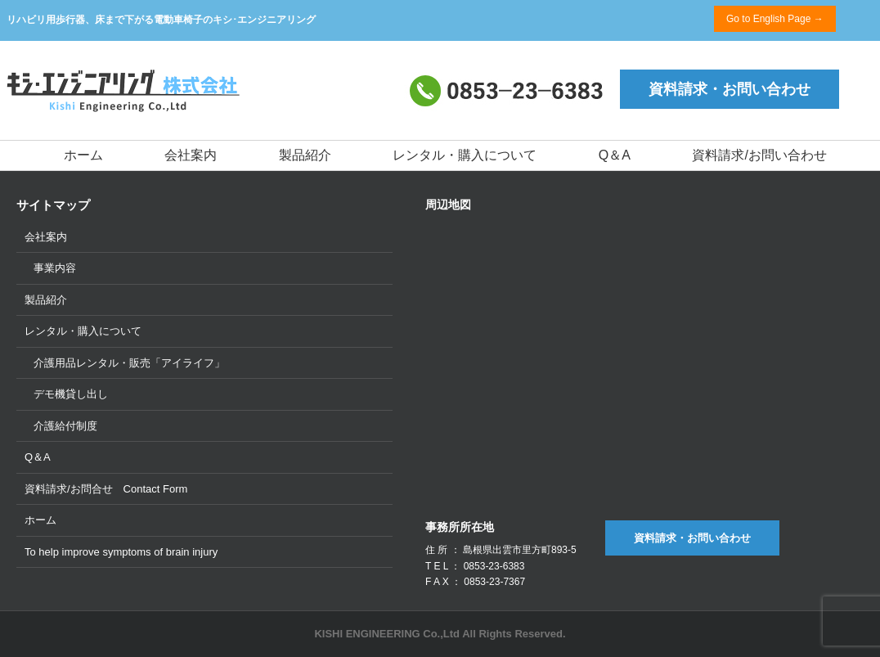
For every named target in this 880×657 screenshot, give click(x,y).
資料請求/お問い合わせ (759, 155)
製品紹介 (305, 155)
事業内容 (55, 268)
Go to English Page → (775, 19)
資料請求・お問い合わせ (729, 89)
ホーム (83, 155)
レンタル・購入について (465, 155)
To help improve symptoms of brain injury (121, 552)
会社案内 (190, 155)
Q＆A (615, 155)
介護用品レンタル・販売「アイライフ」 (129, 363)
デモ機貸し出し (71, 394)
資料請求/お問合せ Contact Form (106, 489)
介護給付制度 (65, 426)
